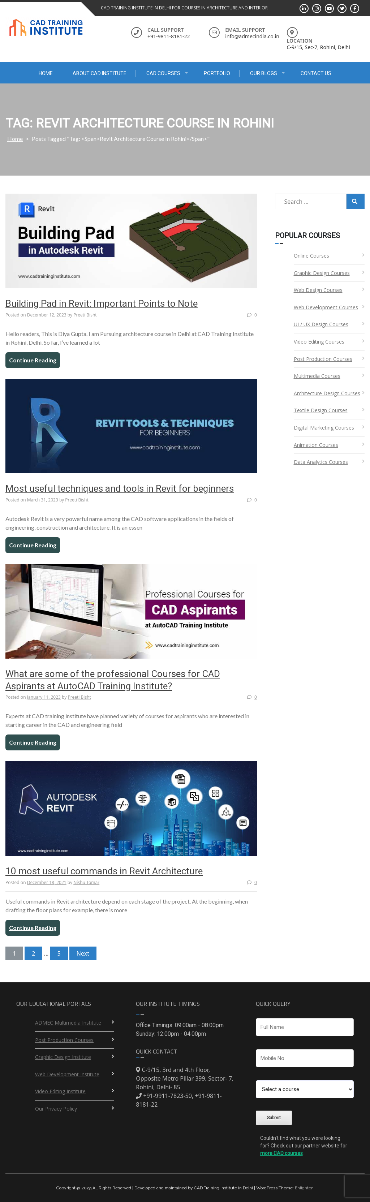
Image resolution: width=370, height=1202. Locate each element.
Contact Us (316, 73)
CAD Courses (163, 73)
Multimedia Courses (317, 375)
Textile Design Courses (321, 410)
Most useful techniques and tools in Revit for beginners (119, 488)
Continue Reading (32, 360)
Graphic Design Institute (63, 1057)
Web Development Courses (326, 307)
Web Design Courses (318, 290)
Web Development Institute (67, 1074)
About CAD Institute (99, 73)
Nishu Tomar (86, 882)
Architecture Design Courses (327, 393)
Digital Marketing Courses (324, 427)
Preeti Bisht (84, 315)
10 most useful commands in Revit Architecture (104, 871)
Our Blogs (263, 73)
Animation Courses (316, 444)
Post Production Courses (323, 359)
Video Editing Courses (319, 341)
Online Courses (311, 255)
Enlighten (304, 1187)
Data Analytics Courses (321, 461)
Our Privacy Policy (56, 1108)
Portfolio (217, 73)
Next (83, 953)
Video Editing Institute (60, 1091)
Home (46, 73)
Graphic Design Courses (322, 273)
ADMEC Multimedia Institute (68, 1022)
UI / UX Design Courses (321, 324)
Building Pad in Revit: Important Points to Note (101, 303)
